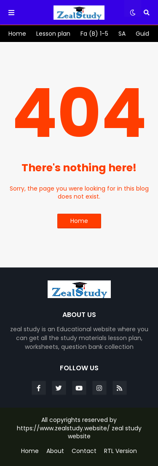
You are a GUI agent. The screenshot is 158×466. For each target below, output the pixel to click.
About (55, 451)
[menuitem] (17, 33)
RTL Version (120, 451)
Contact (84, 451)
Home (79, 221)
